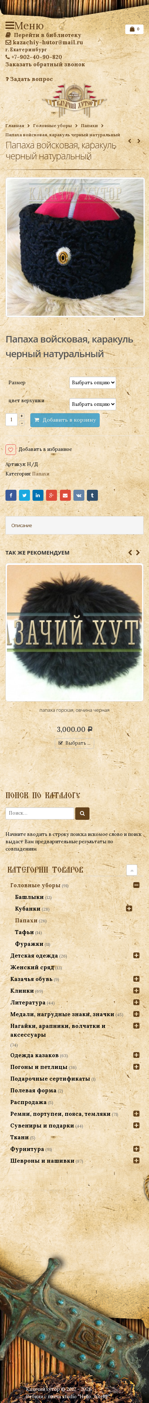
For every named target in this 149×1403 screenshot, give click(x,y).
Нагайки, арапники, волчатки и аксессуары (58, 1030)
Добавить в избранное (45, 449)
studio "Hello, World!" (86, 1396)
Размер (17, 382)
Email (65, 495)
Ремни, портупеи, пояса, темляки (60, 1113)
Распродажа (28, 1102)
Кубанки (28, 908)
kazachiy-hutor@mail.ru (44, 42)
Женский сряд (32, 967)
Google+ (51, 495)
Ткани (19, 1137)
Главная (14, 125)
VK (78, 495)
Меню (10, 25)
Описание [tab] (21, 525)
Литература (28, 1002)
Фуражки (29, 943)
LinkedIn (38, 495)
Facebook (10, 495)
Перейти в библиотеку (43, 35)
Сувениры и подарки (42, 1125)
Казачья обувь (31, 979)
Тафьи (24, 932)
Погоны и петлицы (39, 1066)
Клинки (22, 990)
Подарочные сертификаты (50, 1078)
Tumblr (92, 495)
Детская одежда (34, 955)
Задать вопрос (29, 78)
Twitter (24, 495)
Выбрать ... (78, 743)
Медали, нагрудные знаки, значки (62, 1014)
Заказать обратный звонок (45, 64)
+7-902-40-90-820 (33, 56)
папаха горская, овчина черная (74, 710)
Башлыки (29, 896)
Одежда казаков (34, 1055)
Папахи (89, 125)
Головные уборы (52, 125)
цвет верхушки (26, 400)
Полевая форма (33, 1090)
